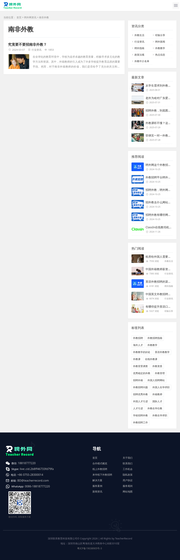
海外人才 (138, 345)
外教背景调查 (140, 366)
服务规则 (128, 486)
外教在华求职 (159, 415)
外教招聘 (138, 338)
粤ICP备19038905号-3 (89, 548)
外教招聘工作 (140, 422)
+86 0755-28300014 (30, 475)
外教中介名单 (141, 61)
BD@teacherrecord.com (33, 480)
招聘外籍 (138, 380)
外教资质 (157, 366)
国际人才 (157, 401)
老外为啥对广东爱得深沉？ (162, 98)
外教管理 (160, 373)
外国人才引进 (140, 401)
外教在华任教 (154, 408)
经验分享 (160, 35)
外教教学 (160, 48)
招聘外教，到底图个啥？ (161, 110)
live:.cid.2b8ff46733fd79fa (37, 469)
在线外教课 (151, 359)
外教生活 (139, 35)
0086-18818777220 (37, 486)
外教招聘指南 (154, 338)
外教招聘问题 (140, 387)
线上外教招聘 (99, 469)
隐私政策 (128, 474)
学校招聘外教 (140, 415)
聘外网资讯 (30, 17)
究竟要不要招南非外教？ (27, 44)
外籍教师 (157, 394)
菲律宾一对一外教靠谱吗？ (162, 135)
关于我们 (128, 457)
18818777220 (27, 463)
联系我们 (128, 463)
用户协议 (128, 480)
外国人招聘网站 (156, 380)
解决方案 (97, 480)
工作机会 (128, 469)
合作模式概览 (99, 463)
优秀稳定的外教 (141, 373)
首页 (19, 17)
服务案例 (97, 486)
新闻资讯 (97, 491)
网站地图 (128, 491)
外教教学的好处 (141, 352)
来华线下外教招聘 (102, 474)
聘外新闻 (160, 41)
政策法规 (139, 54)
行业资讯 (36, 49)
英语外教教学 (162, 352)
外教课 (136, 359)
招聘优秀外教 (140, 394)
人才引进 (138, 408)
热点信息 (160, 54)
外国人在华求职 (161, 387)
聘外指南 (139, 48)
